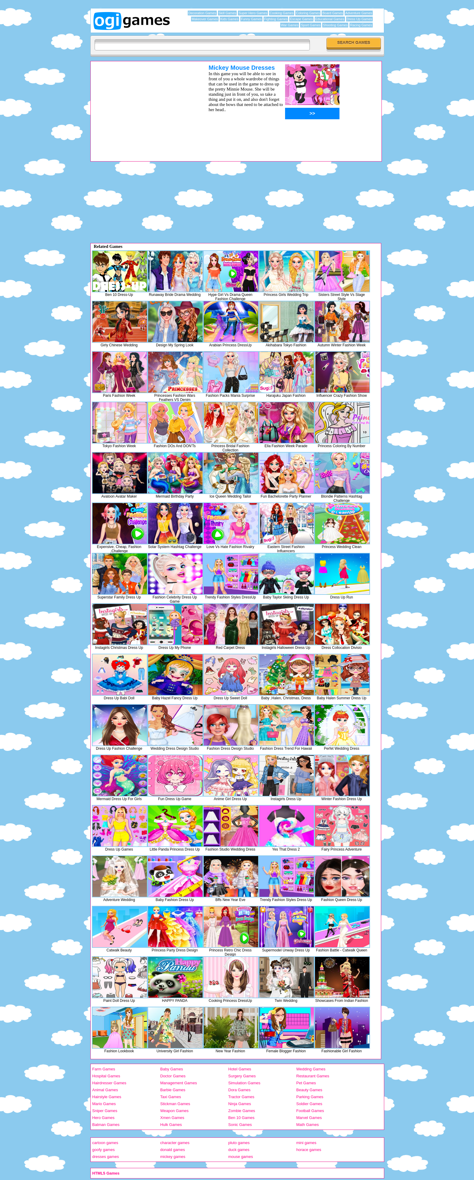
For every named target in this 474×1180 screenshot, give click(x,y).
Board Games (332, 13)
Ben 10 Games (241, 1117)
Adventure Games (358, 13)
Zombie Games (241, 1110)
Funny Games (251, 19)
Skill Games (227, 13)
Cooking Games (282, 13)
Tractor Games (241, 1097)
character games (175, 1142)
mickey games (172, 1156)
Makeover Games (205, 19)
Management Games (178, 1083)
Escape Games (301, 19)
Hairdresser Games (109, 1083)
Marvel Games (309, 1117)
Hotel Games (239, 1069)
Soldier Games (309, 1103)
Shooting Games (335, 25)
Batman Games (105, 1124)
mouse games (240, 1156)
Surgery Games (242, 1076)
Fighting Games (276, 19)
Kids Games (229, 19)
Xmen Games (172, 1117)
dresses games (105, 1156)
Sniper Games (104, 1110)
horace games (308, 1149)
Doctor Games (173, 1076)
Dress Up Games (359, 19)
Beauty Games (309, 1090)
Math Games (307, 1124)
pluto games (239, 1142)
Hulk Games (171, 1124)
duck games (238, 1149)
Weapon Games (174, 1110)
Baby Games (171, 1069)
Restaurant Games (312, 1076)
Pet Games (306, 1083)
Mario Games (104, 1103)
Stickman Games (175, 1103)
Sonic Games (240, 1124)
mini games (306, 1142)
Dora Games (239, 1090)
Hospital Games (106, 1076)
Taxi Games (170, 1097)
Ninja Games (239, 1103)
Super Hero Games (253, 13)
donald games (172, 1149)
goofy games (103, 1149)
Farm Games (103, 1069)
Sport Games (310, 25)
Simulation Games (244, 1083)
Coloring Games (308, 13)
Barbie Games (172, 1090)
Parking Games (309, 1097)
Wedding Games (311, 1069)
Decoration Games (202, 13)
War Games (289, 25)
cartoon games (105, 1142)
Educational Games (329, 19)
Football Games (310, 1110)
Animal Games (105, 1090)
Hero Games (103, 1117)
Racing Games (361, 25)
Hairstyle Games (106, 1097)
